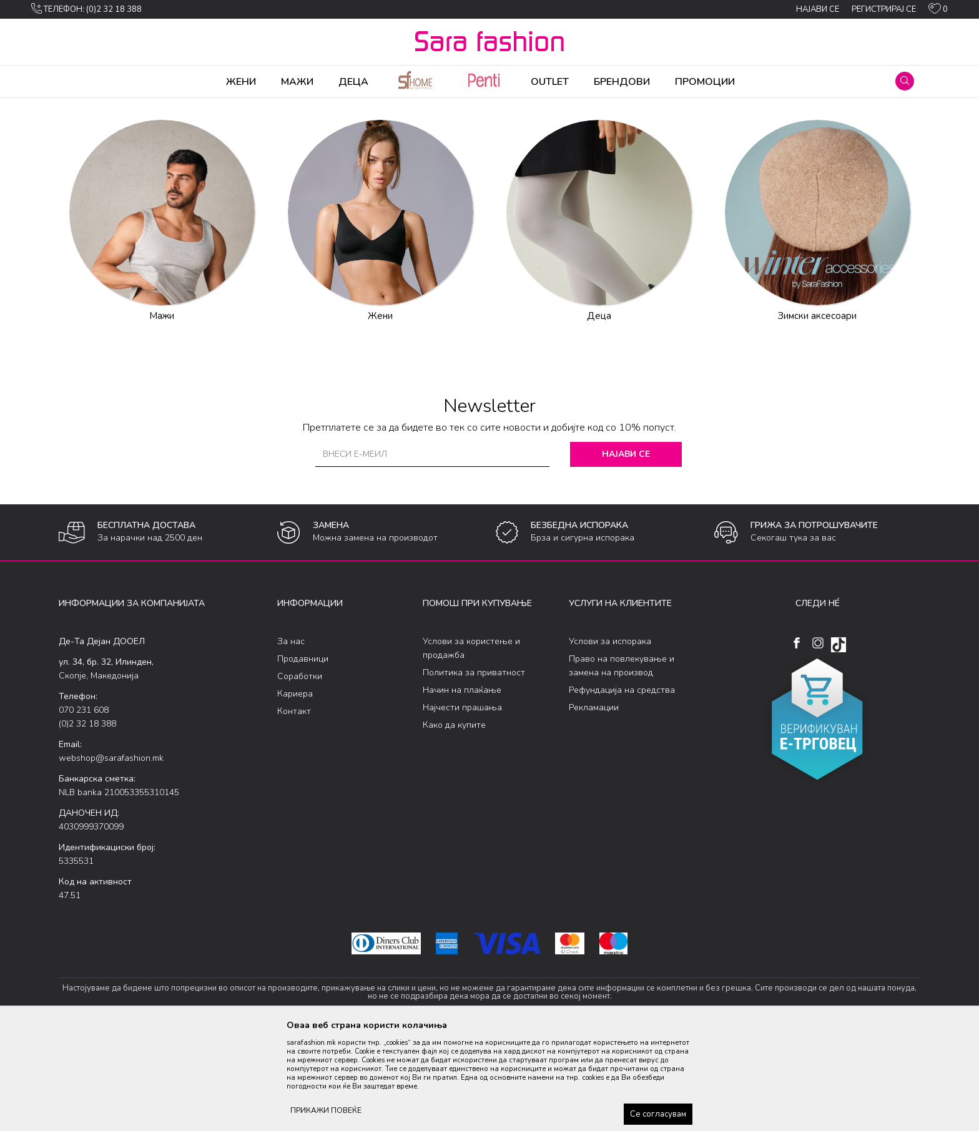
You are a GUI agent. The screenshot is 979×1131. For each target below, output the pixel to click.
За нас (291, 739)
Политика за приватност (474, 770)
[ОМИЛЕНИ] (938, 11)
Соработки (299, 774)
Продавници (302, 757)
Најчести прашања (462, 805)
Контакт (294, 809)
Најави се (627, 552)
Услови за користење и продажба (471, 746)
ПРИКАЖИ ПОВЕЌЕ (326, 1110)
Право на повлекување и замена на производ (621, 763)
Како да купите (454, 823)
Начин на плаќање (462, 788)
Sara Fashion (82, 106)
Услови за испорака (610, 739)
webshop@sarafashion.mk (111, 856)
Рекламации (594, 805)
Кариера (295, 792)
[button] (904, 81)
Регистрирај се (884, 9)
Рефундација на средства (622, 788)
